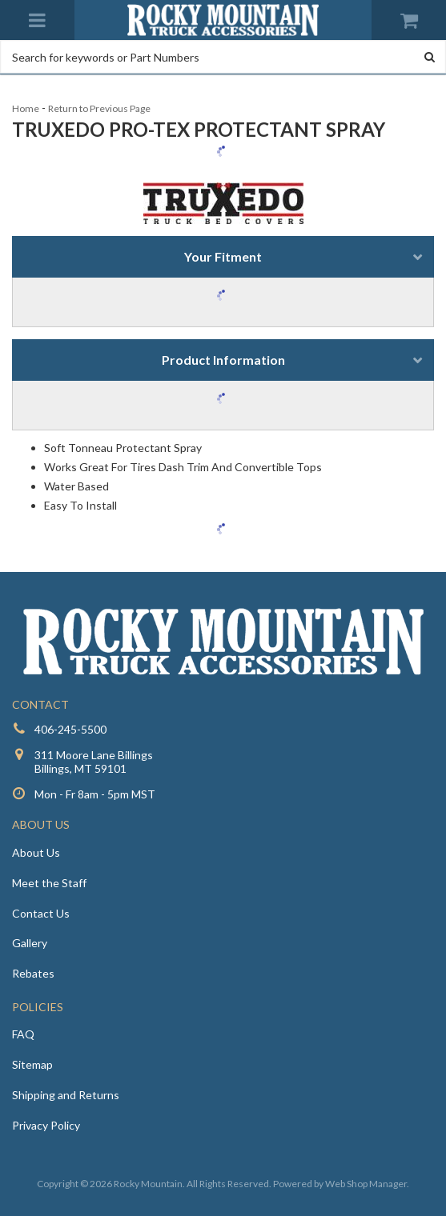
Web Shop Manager (366, 1184)
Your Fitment (223, 256)
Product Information (223, 359)
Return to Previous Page (99, 108)
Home (25, 108)
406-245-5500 (70, 729)
